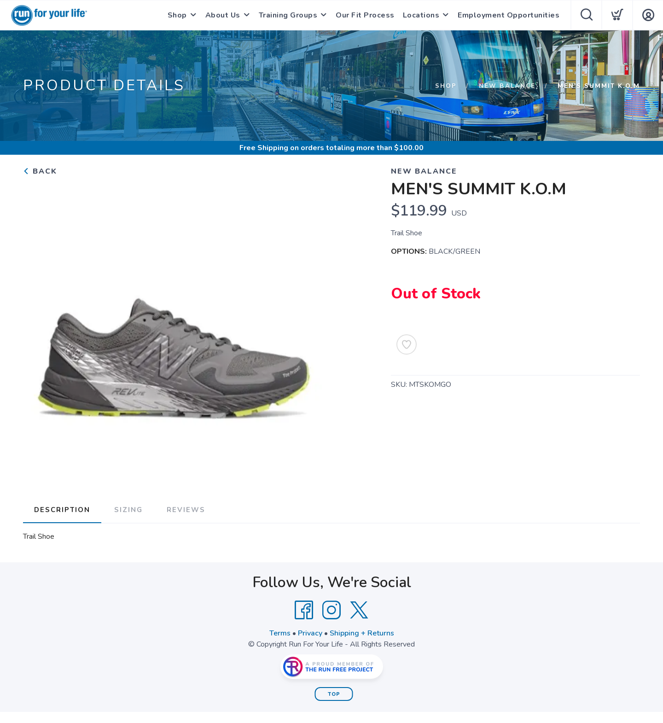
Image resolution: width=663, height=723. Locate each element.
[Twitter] (359, 610)
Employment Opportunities (508, 15)
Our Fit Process (365, 15)
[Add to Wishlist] (406, 344)
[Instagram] (331, 610)
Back (40, 171)
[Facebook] (304, 610)
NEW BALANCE (507, 86)
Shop (177, 15)
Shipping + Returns (362, 633)
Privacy (310, 633)
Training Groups (288, 15)
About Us (222, 15)
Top (334, 694)
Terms (280, 633)
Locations (421, 15)
